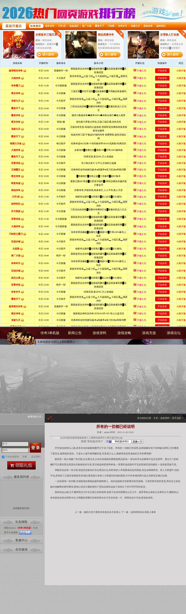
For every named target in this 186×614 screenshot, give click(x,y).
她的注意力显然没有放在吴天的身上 (102, 512)
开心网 (105, 438)
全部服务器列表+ (21, 508)
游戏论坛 (174, 333)
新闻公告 (75, 333)
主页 (155, 418)
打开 (18, 595)
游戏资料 (99, 333)
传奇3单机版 (19, 339)
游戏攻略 (124, 333)
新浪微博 (72, 438)
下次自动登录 (12, 456)
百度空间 (114, 438)
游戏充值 (149, 333)
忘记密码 (35, 456)
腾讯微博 (97, 438)
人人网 (89, 438)
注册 (24, 456)
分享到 (56, 438)
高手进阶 (176, 418)
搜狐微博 (81, 438)
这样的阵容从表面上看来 (143, 512)
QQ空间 (64, 438)
